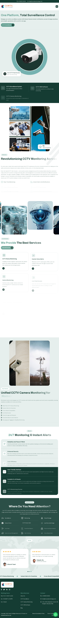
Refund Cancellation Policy (38, 613)
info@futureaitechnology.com (34, 1)
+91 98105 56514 (21, 1)
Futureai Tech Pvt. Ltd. (6, 615)
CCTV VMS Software (25, 605)
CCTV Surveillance (6, 25)
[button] (57, 6)
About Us (23, 596)
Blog (22, 608)
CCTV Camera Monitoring (26, 602)
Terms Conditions (51, 613)
